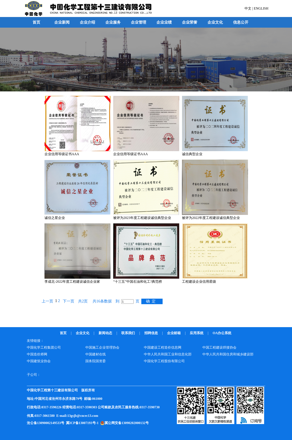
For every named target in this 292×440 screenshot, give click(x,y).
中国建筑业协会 (39, 361)
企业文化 (83, 333)
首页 (36, 22)
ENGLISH (261, 8)
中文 (248, 8)
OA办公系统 (222, 333)
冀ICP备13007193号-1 (83, 423)
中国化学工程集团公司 (44, 347)
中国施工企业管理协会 (102, 347)
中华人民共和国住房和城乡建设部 (227, 354)
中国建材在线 (95, 354)
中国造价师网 (37, 354)
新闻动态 (105, 333)
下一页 (68, 301)
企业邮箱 (174, 333)
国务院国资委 (95, 361)
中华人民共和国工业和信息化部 (168, 354)
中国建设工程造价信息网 (162, 347)
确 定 (151, 301)
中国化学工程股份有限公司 (164, 361)
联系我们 (128, 333)
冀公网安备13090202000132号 (127, 423)
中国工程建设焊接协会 (219, 347)
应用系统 (197, 333)
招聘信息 (151, 333)
